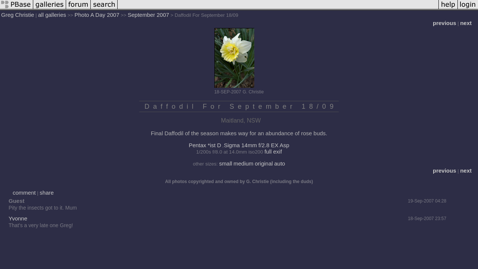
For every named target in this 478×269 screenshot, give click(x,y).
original (264, 163)
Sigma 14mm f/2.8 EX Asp (256, 145)
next (466, 23)
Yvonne (18, 218)
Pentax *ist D (205, 145)
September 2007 (148, 15)
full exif (273, 151)
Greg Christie (17, 15)
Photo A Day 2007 (96, 15)
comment (24, 192)
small (225, 163)
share (47, 192)
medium (243, 163)
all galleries (52, 15)
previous (444, 23)
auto (279, 163)
